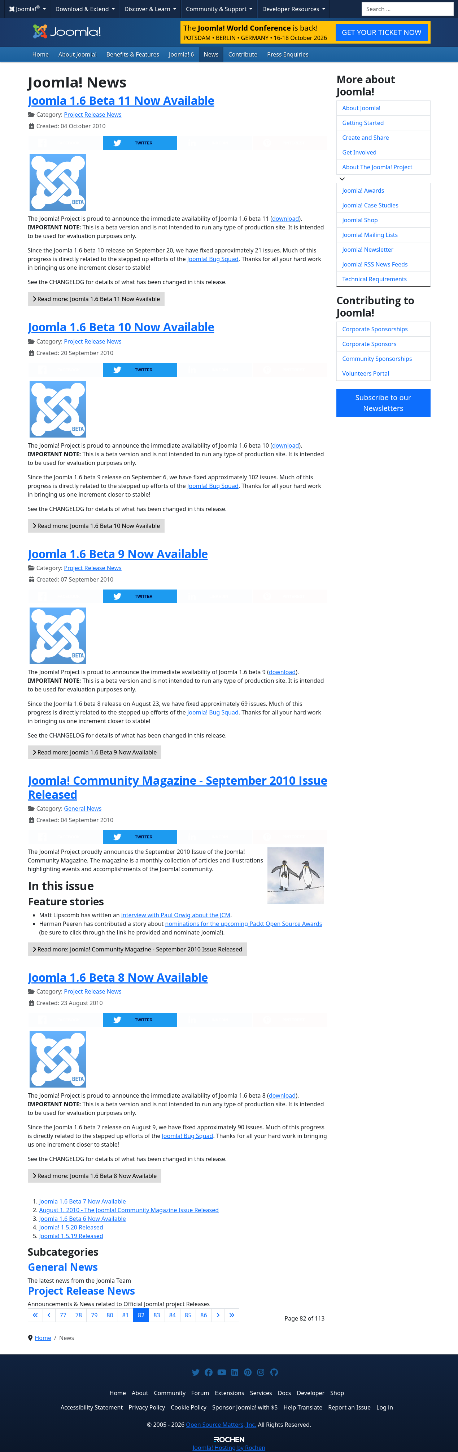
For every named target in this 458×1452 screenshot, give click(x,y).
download (285, 219)
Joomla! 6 (181, 54)
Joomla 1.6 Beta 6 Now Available (82, 1219)
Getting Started (363, 123)
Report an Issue (349, 1407)
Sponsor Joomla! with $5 (245, 1407)
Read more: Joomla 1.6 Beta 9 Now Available (94, 752)
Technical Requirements (375, 279)
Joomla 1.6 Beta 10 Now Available (121, 327)
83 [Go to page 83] (156, 1315)
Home (40, 54)
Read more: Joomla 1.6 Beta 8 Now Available (94, 1176)
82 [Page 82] (141, 1315)
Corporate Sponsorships (375, 329)
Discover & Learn (148, 9)
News (211, 54)
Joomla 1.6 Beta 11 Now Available (121, 100)
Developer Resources (291, 9)
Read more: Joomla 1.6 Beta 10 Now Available (96, 526)
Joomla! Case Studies (370, 205)
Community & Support (217, 9)
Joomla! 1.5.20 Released (71, 1227)
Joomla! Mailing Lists (370, 235)
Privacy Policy (146, 1407)
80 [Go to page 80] (109, 1315)
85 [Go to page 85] (188, 1315)
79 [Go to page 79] (94, 1315)
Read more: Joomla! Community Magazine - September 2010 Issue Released (137, 949)
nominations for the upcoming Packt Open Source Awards (243, 924)
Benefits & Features (132, 54)
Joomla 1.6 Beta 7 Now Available (82, 1201)
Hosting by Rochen (229, 1448)
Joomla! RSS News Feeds (375, 264)
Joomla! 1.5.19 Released (71, 1236)
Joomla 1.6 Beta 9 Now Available (118, 553)
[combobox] (408, 9)
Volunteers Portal (366, 373)
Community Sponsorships (377, 359)
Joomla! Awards (363, 190)
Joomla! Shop (360, 220)
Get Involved (360, 152)
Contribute (243, 54)
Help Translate (302, 1407)
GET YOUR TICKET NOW (381, 32)
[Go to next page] (217, 1315)
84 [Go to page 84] (172, 1315)
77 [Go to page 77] (63, 1315)
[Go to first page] (35, 1315)
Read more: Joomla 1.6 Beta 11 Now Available (96, 299)
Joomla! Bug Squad (213, 259)
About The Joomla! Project (378, 167)
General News (82, 808)
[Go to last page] (231, 1315)
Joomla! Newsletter (368, 250)
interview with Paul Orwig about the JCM (175, 915)
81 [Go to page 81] (125, 1315)
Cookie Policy (188, 1407)
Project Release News (92, 114)
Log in (384, 1407)
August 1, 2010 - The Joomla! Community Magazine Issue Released (129, 1210)
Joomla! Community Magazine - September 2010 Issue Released (177, 787)
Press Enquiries (288, 54)
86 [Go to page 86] (203, 1315)
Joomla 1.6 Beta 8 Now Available (118, 977)
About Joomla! (77, 54)
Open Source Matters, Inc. (221, 1425)
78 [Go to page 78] (78, 1315)
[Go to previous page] (49, 1315)
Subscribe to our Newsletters (383, 403)
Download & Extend (83, 9)
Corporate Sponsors (370, 344)
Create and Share (366, 138)
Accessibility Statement (92, 1407)
